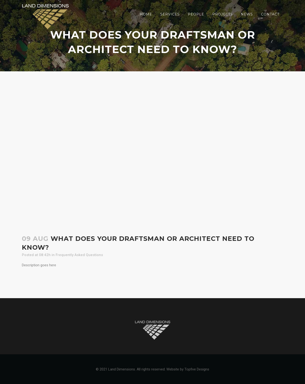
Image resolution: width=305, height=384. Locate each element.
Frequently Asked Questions (79, 255)
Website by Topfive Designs (187, 369)
